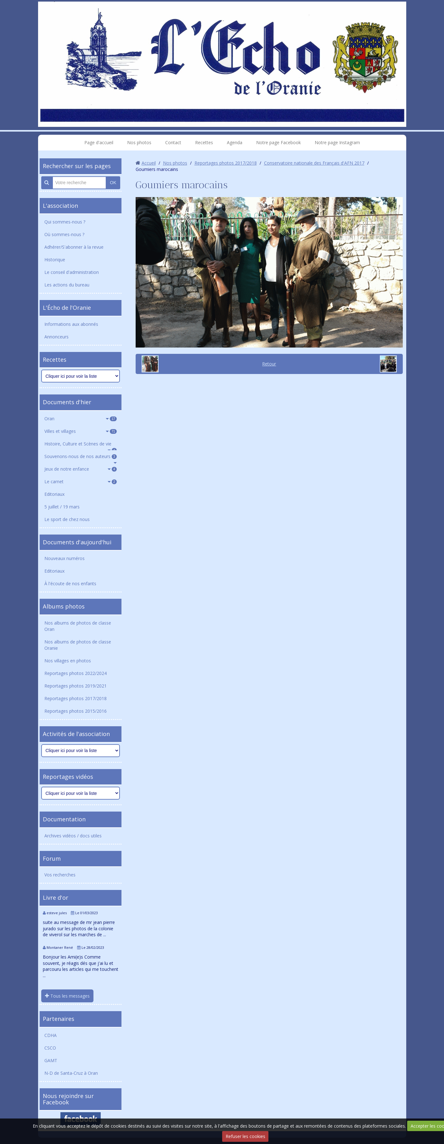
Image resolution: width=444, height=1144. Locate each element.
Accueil (149, 163)
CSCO (50, 1048)
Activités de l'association (76, 734)
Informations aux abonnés (71, 324)
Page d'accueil (98, 142)
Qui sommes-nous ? (64, 222)
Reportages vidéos (68, 776)
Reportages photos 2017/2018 (75, 698)
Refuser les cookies (245, 1136)
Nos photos (139, 142)
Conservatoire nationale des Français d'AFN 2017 (314, 163)
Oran (80, 419)
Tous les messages (67, 996)
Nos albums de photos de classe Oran (77, 626)
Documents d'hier (67, 402)
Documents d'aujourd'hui (77, 542)
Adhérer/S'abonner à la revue (74, 247)
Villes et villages (80, 431)
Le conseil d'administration (71, 272)
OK (113, 182)
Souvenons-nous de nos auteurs (80, 456)
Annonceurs (56, 337)
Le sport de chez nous (67, 519)
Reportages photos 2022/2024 (75, 673)
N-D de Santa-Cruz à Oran (71, 1073)
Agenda (234, 142)
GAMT (50, 1060)
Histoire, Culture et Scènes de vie (80, 445)
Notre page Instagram (337, 142)
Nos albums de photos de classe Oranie (77, 645)
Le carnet (80, 481)
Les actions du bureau (66, 285)
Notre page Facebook (278, 142)
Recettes (204, 142)
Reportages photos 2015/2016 (75, 711)
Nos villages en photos (67, 661)
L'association (60, 205)
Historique (54, 260)
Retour (269, 364)
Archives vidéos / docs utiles (73, 836)
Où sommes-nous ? (64, 234)
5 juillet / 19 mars (62, 507)
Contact (173, 142)
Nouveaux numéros (64, 558)
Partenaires (58, 1018)
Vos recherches (60, 875)
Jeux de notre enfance (80, 469)
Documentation (64, 819)
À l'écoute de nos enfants (70, 583)
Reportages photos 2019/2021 (75, 686)
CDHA (50, 1035)
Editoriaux (54, 494)
